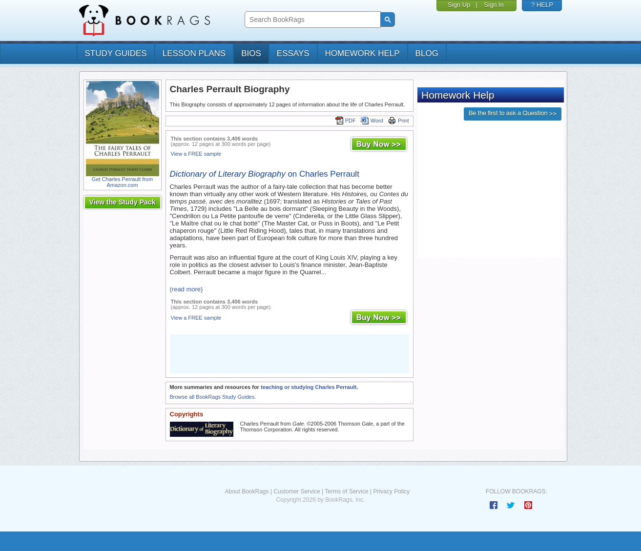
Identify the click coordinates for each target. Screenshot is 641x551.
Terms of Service (346, 491)
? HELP (542, 4)
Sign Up (459, 4)
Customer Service (296, 491)
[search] (311, 19)
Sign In (493, 4)
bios (251, 53)
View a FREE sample (196, 154)
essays (293, 53)
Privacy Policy (391, 491)
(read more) (186, 289)
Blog (426, 53)
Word (372, 120)
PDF (345, 120)
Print (398, 120)
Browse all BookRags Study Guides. (213, 397)
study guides (116, 53)
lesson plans (194, 53)
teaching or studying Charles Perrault (308, 387)
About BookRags (247, 491)
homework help (362, 53)
